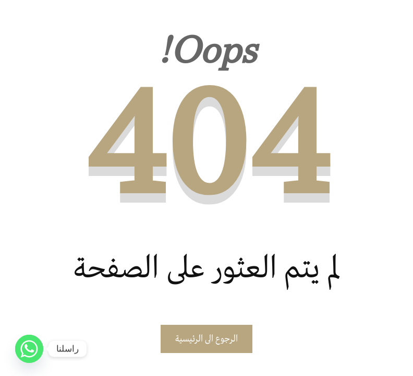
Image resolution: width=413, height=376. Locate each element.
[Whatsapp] (29, 349)
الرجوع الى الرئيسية (206, 339)
